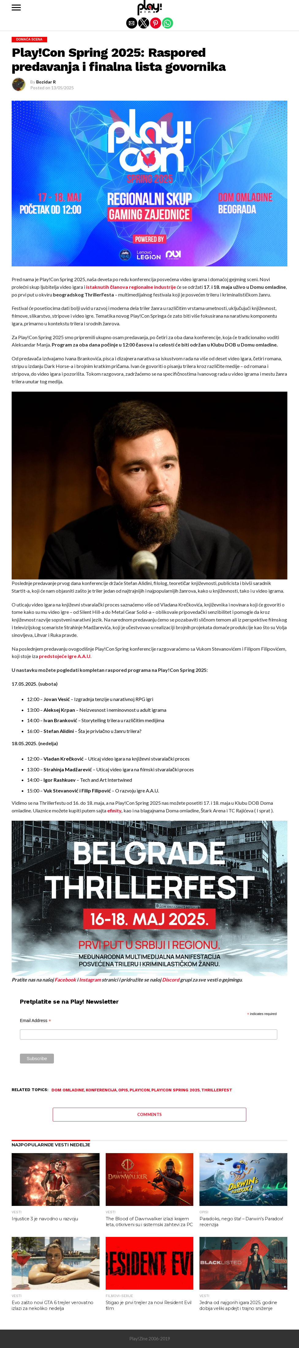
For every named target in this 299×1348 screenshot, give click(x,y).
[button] (16, 8)
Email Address (35, 1021)
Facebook (65, 979)
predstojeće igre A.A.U (64, 656)
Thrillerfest (216, 1090)
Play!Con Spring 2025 (175, 1090)
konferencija (101, 1090)
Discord (170, 979)
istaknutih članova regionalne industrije (131, 287)
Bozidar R (46, 81)
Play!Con (140, 1090)
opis (123, 1090)
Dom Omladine (67, 1090)
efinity (114, 810)
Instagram (90, 979)
